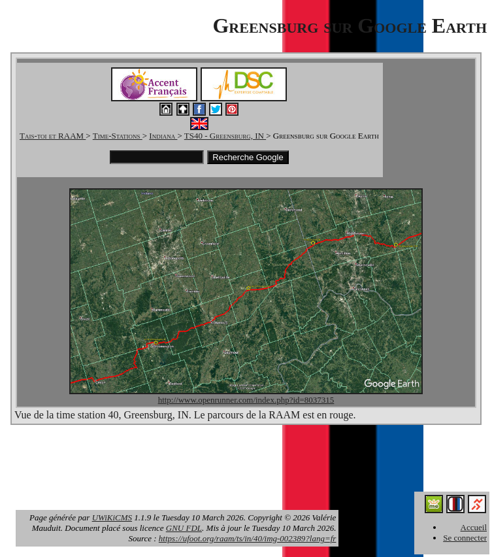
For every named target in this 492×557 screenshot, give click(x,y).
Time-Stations (117, 136)
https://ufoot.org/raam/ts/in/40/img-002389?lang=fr (247, 538)
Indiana (163, 136)
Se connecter (465, 538)
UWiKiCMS (112, 517)
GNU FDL (184, 528)
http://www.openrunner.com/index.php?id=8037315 (246, 400)
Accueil (474, 527)
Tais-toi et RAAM (53, 136)
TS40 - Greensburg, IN (225, 136)
